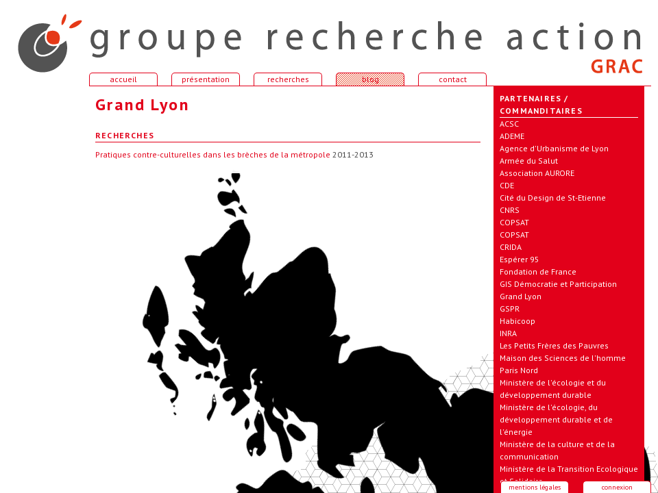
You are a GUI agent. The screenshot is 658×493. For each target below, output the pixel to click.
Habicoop (517, 321)
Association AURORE (537, 173)
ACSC (509, 123)
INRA (508, 333)
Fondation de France (538, 271)
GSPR (510, 308)
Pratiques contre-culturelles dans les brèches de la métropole (212, 154)
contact (453, 79)
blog (370, 79)
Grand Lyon (520, 296)
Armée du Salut (529, 160)
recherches (288, 79)
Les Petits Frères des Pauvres (554, 345)
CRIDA (511, 247)
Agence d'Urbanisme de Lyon (554, 148)
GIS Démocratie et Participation (558, 284)
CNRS (510, 210)
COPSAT (514, 222)
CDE (507, 185)
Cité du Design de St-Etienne (553, 197)
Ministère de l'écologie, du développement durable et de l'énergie (556, 419)
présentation (206, 79)
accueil (41, 37)
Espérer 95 (519, 259)
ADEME (512, 136)
